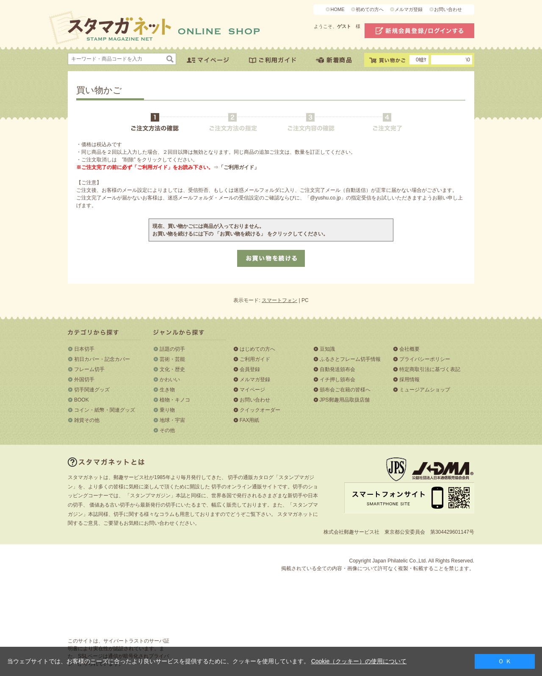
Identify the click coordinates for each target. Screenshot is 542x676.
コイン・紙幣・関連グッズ (104, 410)
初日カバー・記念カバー (102, 359)
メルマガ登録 (409, 9)
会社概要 (409, 349)
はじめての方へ (257, 349)
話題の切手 (172, 349)
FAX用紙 (250, 420)
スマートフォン (279, 300)
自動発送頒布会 (337, 369)
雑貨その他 (87, 420)
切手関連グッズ (92, 390)
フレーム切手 (89, 369)
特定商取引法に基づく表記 (429, 369)
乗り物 (167, 410)
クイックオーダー (260, 410)
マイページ (252, 390)
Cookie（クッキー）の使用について (359, 661)
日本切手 (84, 349)
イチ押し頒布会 (337, 379)
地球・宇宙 (172, 420)
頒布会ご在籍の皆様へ (345, 390)
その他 (167, 430)
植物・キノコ (175, 400)
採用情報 (409, 379)
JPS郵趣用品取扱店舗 (345, 400)
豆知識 (327, 349)
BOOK (81, 400)
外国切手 (84, 379)
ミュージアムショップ (424, 390)
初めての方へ (370, 9)
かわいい (170, 379)
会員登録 (250, 369)
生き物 (167, 390)
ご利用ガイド (255, 359)
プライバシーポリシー (424, 359)
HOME (337, 9)
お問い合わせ (448, 9)
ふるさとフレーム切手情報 (350, 359)
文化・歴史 (172, 369)
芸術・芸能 (172, 359)
